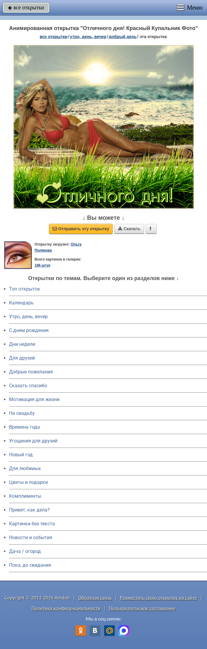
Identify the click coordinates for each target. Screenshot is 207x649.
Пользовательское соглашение (142, 608)
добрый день (123, 36)
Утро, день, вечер (28, 316)
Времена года (24, 427)
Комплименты (25, 496)
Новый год (21, 454)
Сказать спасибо (28, 385)
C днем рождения (29, 330)
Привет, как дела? (29, 510)
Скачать (129, 228)
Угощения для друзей (33, 441)
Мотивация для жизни (34, 399)
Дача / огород (25, 551)
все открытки (26, 8)
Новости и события (30, 537)
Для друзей (22, 358)
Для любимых (25, 468)
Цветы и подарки (28, 482)
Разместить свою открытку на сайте (158, 598)
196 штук (42, 265)
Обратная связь (95, 598)
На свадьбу (22, 413)
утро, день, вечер (88, 36)
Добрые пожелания (31, 372)
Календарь (21, 303)
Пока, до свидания (30, 565)
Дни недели (22, 344)
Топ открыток (24, 289)
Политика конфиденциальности (66, 608)
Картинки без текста (32, 524)
